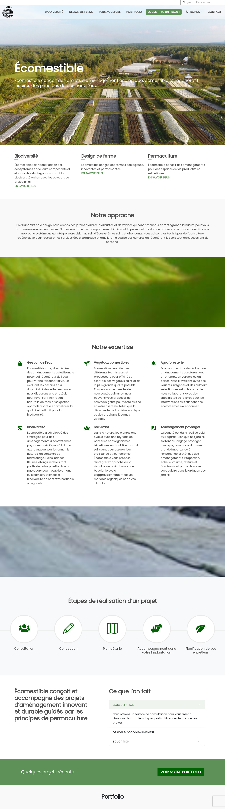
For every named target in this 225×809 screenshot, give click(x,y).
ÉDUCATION (121, 742)
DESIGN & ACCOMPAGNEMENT (134, 732)
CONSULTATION (123, 705)
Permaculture (110, 12)
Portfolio (134, 12)
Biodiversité (54, 12)
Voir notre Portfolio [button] (180, 772)
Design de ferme (81, 12)
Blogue (187, 2)
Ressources (203, 2)
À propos (193, 12)
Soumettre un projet (163, 12)
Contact (214, 12)
